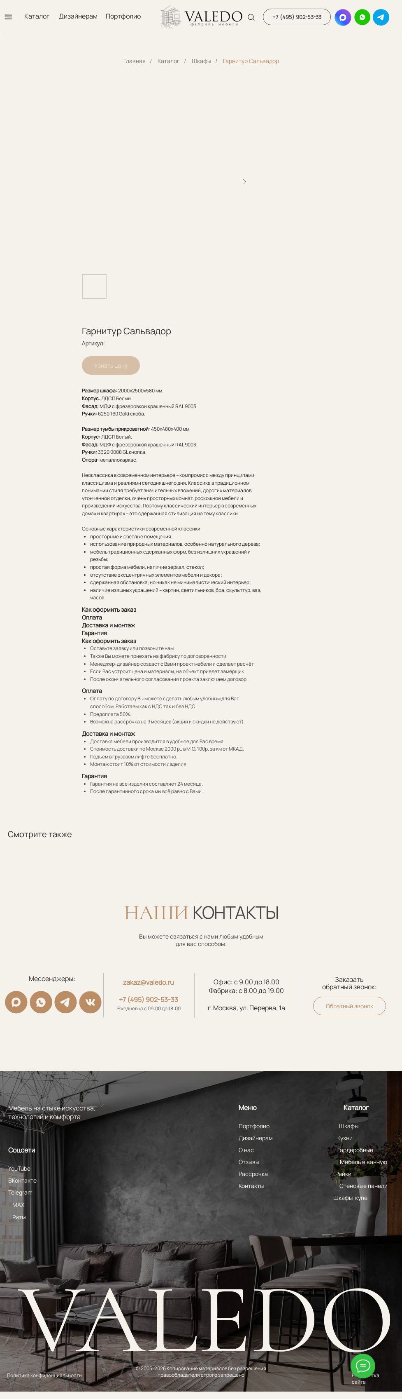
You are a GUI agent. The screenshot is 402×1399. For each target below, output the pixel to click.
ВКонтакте (22, 1180)
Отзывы (248, 1162)
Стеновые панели (362, 1186)
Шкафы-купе (349, 1198)
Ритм (19, 1217)
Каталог (36, 16)
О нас (245, 1150)
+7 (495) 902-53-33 (147, 999)
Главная (134, 61)
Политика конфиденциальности (44, 1375)
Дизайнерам (78, 16)
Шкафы (201, 61)
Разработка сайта (364, 1378)
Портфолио (123, 16)
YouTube (19, 1168)
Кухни (343, 1138)
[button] (8, 16)
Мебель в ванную (362, 1162)
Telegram (20, 1192)
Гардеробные (354, 1150)
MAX (18, 1205)
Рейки (342, 1174)
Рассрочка (252, 1174)
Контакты (250, 1186)
